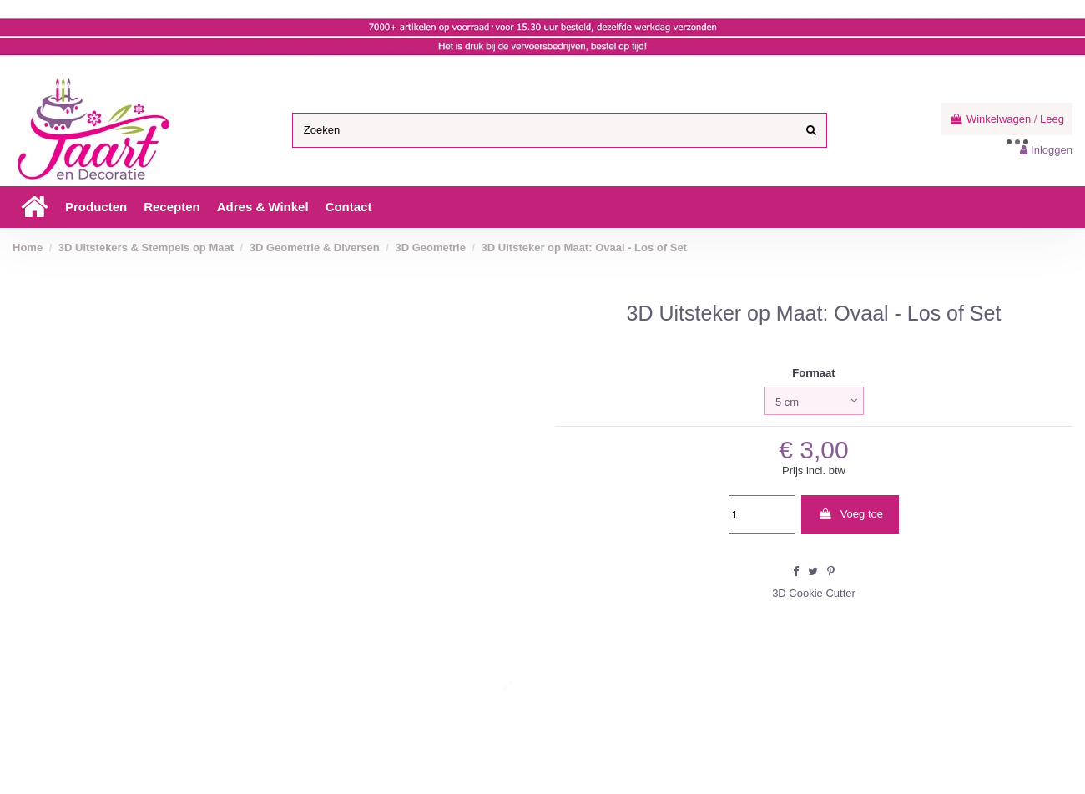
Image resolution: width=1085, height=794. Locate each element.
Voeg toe (850, 514)
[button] (96, 207)
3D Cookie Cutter (813, 593)
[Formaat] (814, 401)
